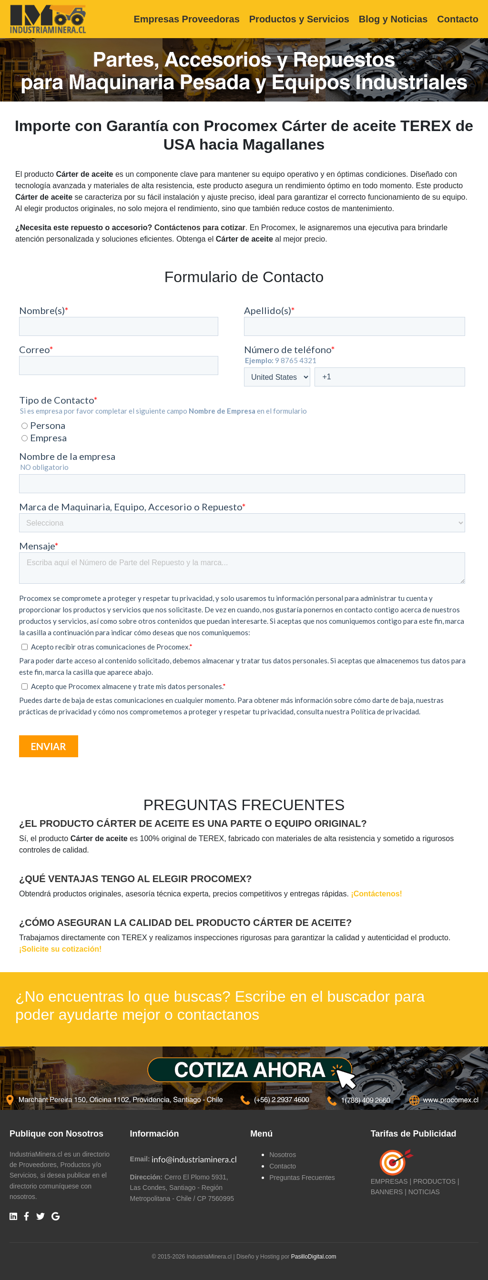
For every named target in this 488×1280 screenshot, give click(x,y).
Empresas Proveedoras (186, 19)
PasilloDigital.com (313, 1256)
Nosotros (282, 1154)
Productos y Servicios (299, 19)
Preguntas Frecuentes (302, 1177)
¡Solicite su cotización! (60, 949)
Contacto (457, 19)
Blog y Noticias (393, 19)
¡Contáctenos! (376, 894)
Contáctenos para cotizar (199, 227)
